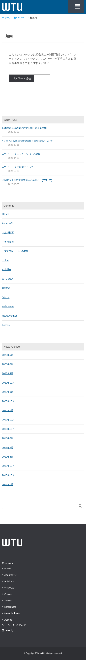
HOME (5, 214)
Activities (6, 269)
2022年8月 (7, 392)
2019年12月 (8, 419)
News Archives (9, 315)
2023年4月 (7, 373)
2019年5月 (7, 447)
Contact (6, 288)
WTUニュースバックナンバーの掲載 (21, 154)
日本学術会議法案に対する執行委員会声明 (24, 128)
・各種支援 (8, 241)
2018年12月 (8, 466)
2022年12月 (8, 382)
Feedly (7, 630)
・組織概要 (8, 232)
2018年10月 (8, 475)
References (8, 306)
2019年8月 (7, 438)
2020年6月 (7, 410)
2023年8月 (7, 364)
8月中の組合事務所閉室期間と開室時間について (27, 141)
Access (6, 325)
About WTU (8, 223)
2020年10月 (8, 401)
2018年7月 (7, 484)
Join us (5, 297)
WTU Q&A (7, 278)
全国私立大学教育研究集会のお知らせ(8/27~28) (27, 180)
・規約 (5, 260)
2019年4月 (7, 456)
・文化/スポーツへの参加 (15, 251)
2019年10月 (8, 429)
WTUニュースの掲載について (17, 167)
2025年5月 (7, 355)
